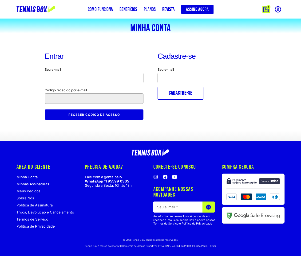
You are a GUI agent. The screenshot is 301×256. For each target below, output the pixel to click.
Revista (168, 9)
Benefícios (128, 9)
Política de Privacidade (35, 226)
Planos (150, 9)
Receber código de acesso (94, 114)
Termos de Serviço (32, 219)
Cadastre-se (180, 93)
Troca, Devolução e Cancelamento (45, 212)
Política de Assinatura (34, 205)
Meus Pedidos (28, 191)
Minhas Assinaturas (32, 184)
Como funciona (100, 9)
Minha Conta (27, 177)
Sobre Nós (25, 198)
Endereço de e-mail (207, 69)
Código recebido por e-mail (66, 90)
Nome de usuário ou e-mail (94, 69)
